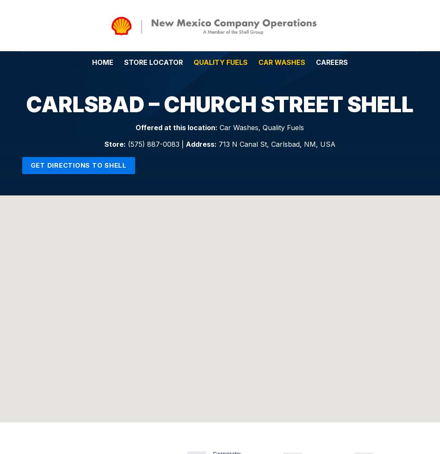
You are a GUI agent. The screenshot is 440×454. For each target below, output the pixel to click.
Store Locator (153, 62)
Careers (332, 62)
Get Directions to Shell (79, 165)
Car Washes (281, 62)
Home (102, 62)
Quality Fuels (221, 62)
